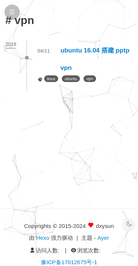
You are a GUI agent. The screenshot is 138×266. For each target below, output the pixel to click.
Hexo (42, 238)
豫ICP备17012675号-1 (69, 262)
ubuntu (71, 78)
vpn (89, 78)
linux (51, 78)
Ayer (103, 238)
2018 (10, 44)
